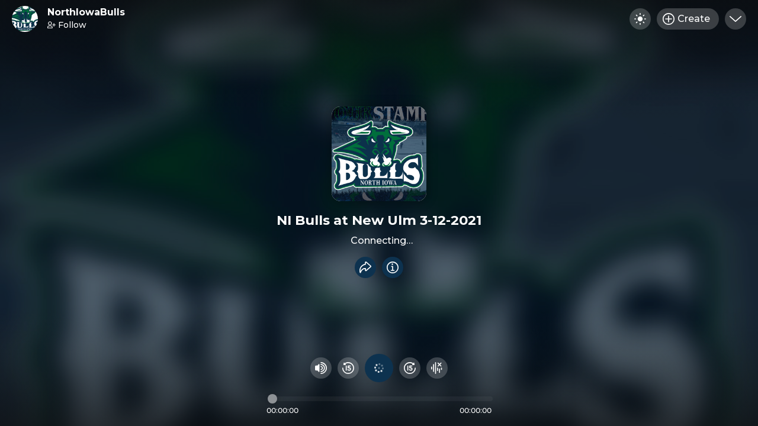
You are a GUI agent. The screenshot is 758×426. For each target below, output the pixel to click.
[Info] (392, 267)
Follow (66, 25)
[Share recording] (365, 267)
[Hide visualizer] (437, 368)
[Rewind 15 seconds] (348, 368)
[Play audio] (379, 368)
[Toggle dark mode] (640, 19)
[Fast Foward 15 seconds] (409, 368)
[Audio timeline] (380, 398)
